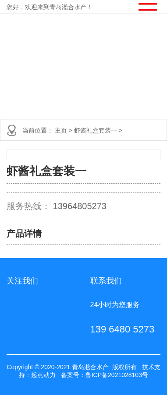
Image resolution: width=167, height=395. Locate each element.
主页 (62, 130)
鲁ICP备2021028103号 (116, 374)
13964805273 (80, 206)
